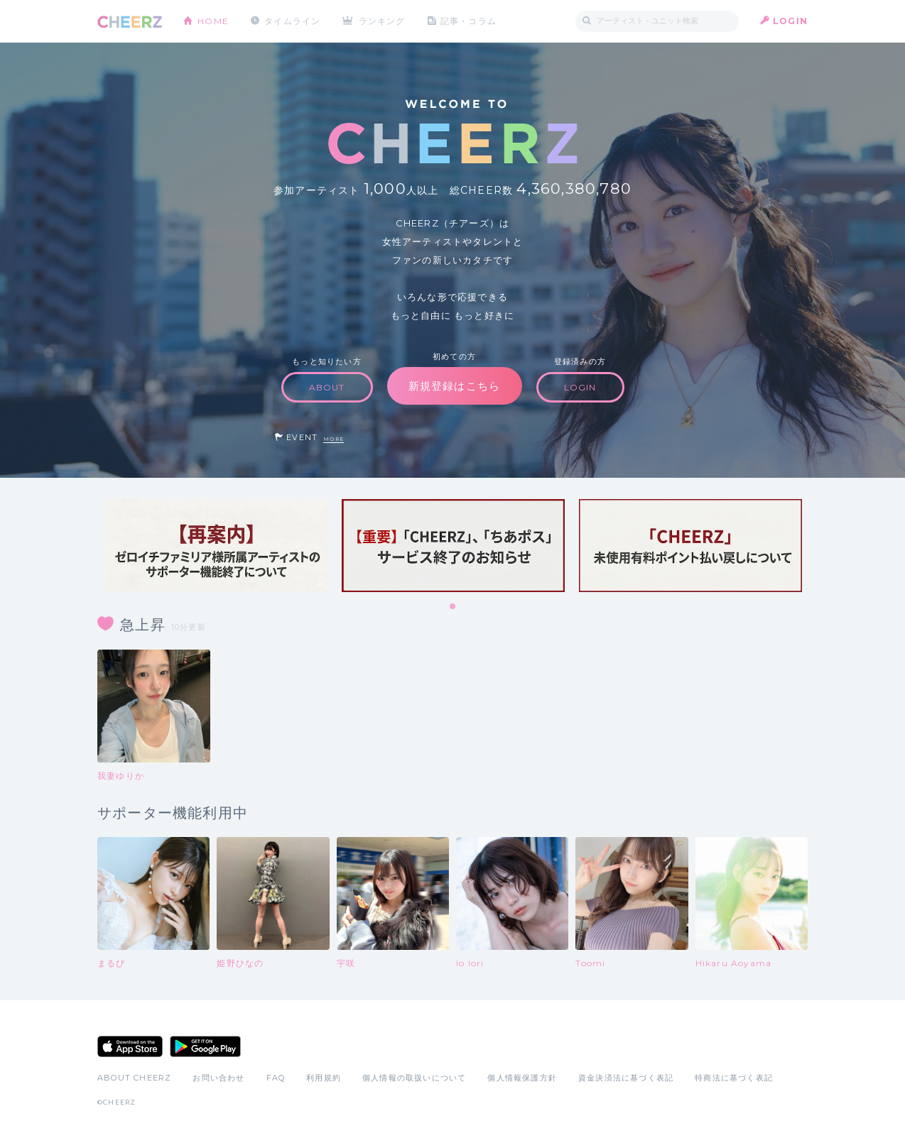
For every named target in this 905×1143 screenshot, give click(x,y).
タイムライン (292, 21)
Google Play (205, 1046)
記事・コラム (468, 21)
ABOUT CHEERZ (134, 1078)
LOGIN (790, 21)
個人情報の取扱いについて (414, 1078)
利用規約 (323, 1078)
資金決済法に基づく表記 (625, 1078)
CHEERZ (129, 22)
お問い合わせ (218, 1078)
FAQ (276, 1078)
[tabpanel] (215, 545)
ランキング (382, 21)
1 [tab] (453, 607)
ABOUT (327, 387)
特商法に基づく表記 (734, 1078)
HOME (213, 21)
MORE (333, 439)
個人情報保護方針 (522, 1078)
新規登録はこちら (454, 386)
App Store (130, 1046)
